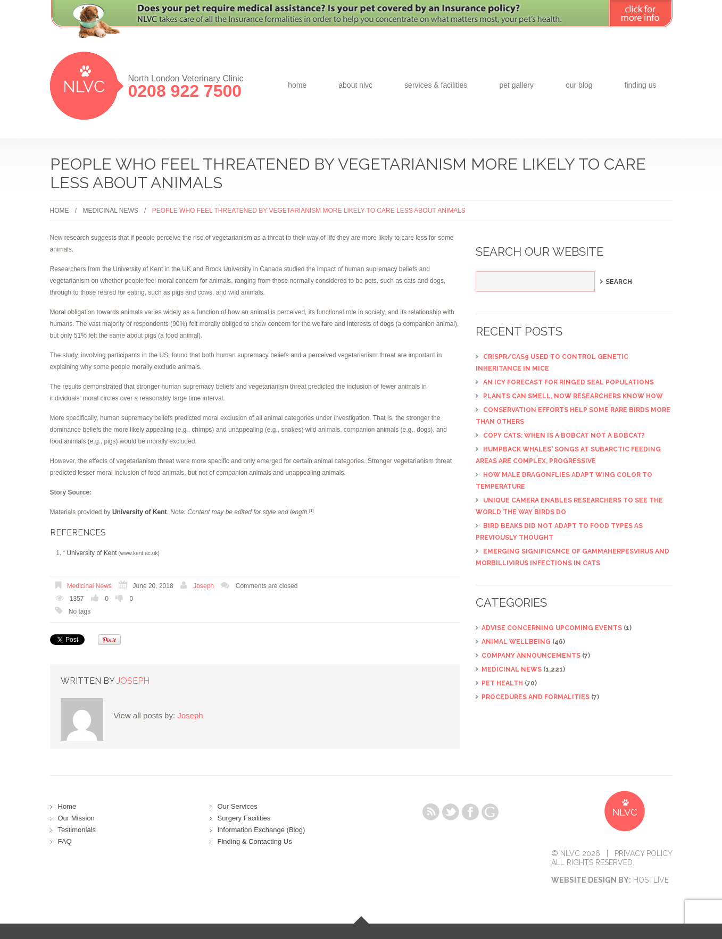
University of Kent (92, 553)
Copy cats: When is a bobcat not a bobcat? (564, 435)
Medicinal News (110, 210)
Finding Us (641, 85)
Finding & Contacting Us (255, 841)
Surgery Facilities (244, 818)
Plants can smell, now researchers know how (573, 396)
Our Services (238, 806)
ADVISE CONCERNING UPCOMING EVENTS (552, 628)
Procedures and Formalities (536, 697)
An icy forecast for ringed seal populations (568, 382)
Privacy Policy (644, 853)
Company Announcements (531, 655)
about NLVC (355, 85)
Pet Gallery (516, 85)
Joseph (203, 586)
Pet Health (502, 683)
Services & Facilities (435, 85)
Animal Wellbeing (516, 641)
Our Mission (76, 818)
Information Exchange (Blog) (261, 830)
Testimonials (77, 830)
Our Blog (579, 85)
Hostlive (651, 880)
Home (297, 85)
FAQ (65, 841)
